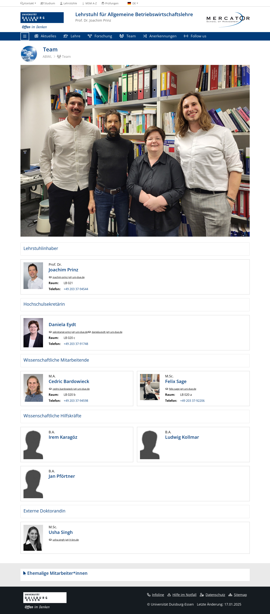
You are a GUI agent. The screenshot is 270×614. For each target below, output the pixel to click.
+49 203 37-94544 (76, 289)
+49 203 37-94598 (76, 401)
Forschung (100, 35)
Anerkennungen (160, 35)
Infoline (155, 594)
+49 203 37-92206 (192, 401)
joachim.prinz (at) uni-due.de (69, 277)
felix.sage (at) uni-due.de (182, 389)
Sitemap (237, 594)
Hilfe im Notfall (182, 594)
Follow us (195, 35)
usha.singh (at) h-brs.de (66, 539)
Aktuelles (45, 35)
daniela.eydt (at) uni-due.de (107, 332)
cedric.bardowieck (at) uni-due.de (71, 389)
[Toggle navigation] (24, 36)
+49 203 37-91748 (76, 344)
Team (127, 35)
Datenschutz (212, 594)
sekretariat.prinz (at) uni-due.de (70, 332)
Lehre (72, 35)
